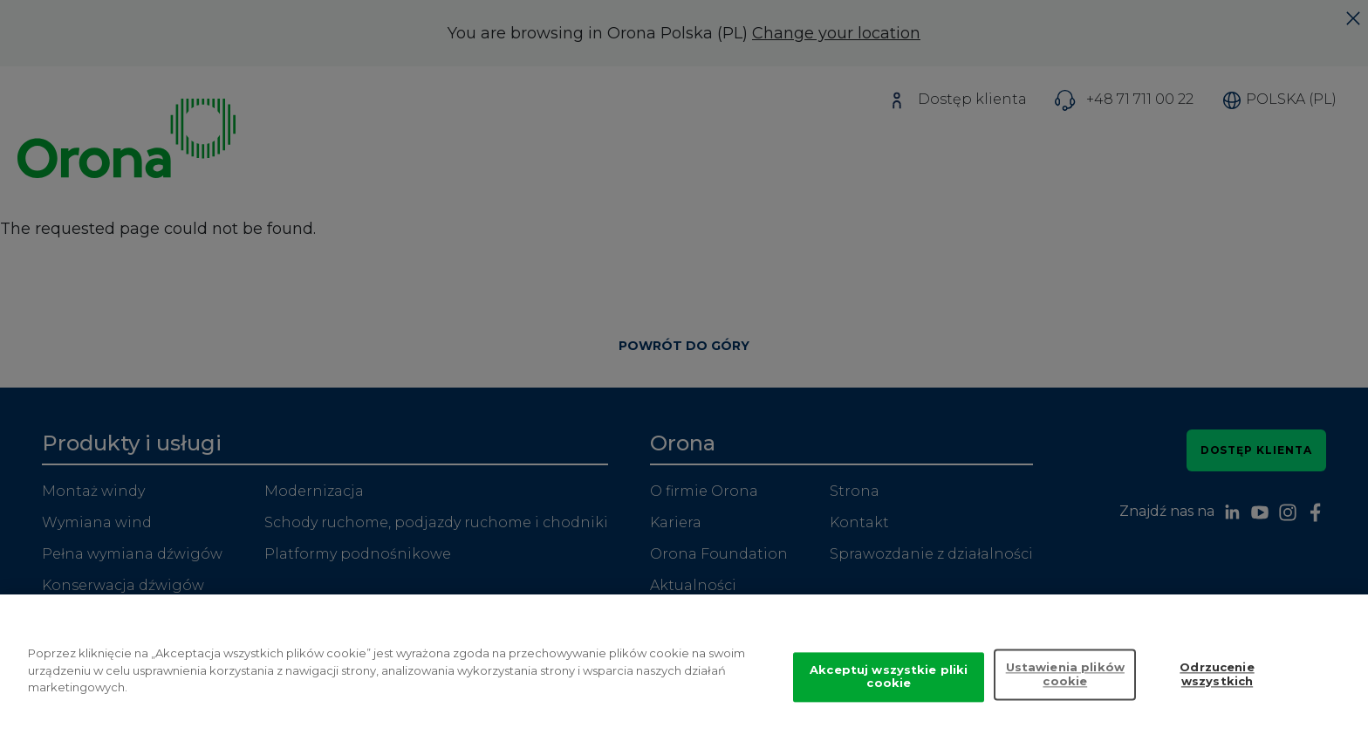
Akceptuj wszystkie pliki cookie (889, 690)
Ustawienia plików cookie (1065, 689)
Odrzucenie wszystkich (1217, 689)
